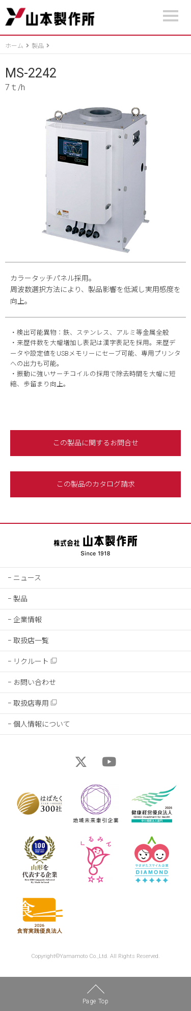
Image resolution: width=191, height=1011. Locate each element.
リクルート (35, 661)
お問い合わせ (34, 682)
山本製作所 (50, 17)
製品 (38, 45)
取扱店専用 (35, 703)
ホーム (14, 45)
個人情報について (41, 724)
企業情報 (27, 620)
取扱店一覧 (31, 640)
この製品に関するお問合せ (96, 443)
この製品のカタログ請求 (96, 484)
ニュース (27, 578)
